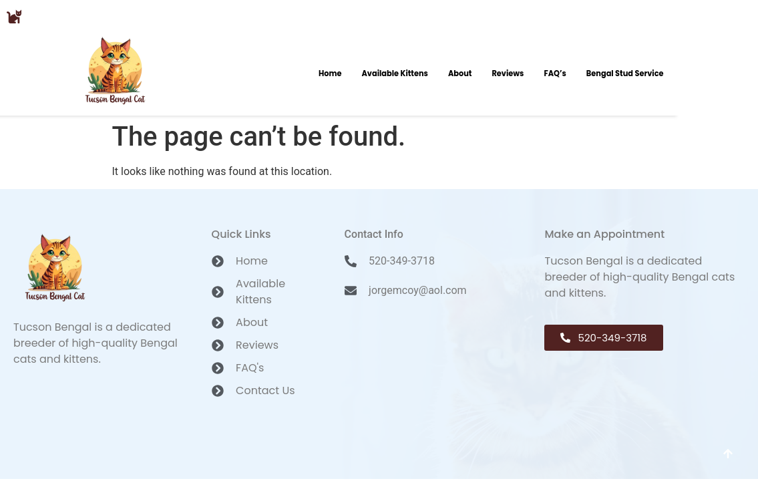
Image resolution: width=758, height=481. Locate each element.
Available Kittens (394, 73)
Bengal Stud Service (625, 73)
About (460, 73)
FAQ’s (555, 73)
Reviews (508, 73)
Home (330, 73)
